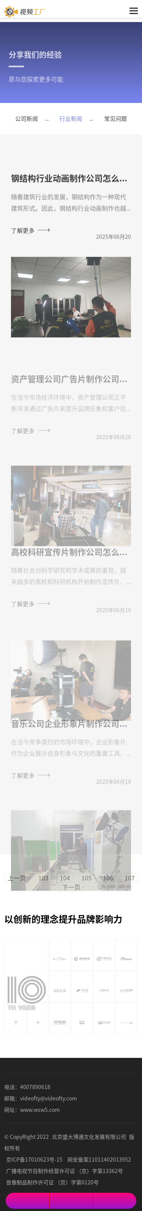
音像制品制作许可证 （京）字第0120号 (52, 1182)
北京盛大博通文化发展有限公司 (89, 1136)
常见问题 (115, 118)
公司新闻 (26, 118)
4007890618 (35, 1087)
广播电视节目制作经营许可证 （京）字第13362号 (64, 1171)
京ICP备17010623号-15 (34, 1159)
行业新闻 (70, 118)
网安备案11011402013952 (99, 1159)
